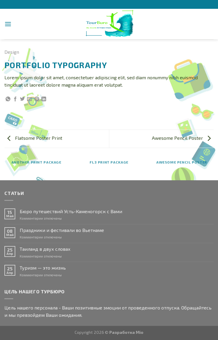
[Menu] (7, 24)
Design (11, 52)
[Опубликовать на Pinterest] (36, 99)
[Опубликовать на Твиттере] (22, 99)
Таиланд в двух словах (45, 249)
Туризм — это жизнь (43, 267)
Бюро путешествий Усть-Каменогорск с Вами (71, 211)
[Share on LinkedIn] (43, 99)
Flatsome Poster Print (34, 138)
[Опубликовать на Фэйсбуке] (15, 99)
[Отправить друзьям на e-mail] (29, 99)
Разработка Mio (126, 332)
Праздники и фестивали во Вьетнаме (62, 230)
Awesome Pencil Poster (181, 138)
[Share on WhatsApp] (8, 99)
